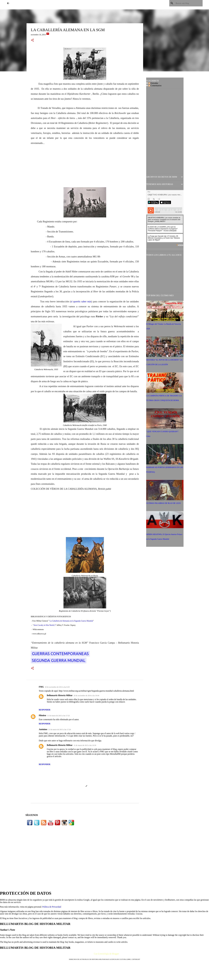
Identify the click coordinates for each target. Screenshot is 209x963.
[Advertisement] (85, 164)
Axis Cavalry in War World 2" (45, 625)
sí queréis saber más (81, 301)
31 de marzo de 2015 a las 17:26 (59, 729)
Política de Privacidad (51, 907)
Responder (44, 710)
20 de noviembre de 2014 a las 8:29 (57, 687)
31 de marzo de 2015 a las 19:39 (85, 745)
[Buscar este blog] (189, 3)
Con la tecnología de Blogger (104, 954)
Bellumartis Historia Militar (60, 695)
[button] (32, 40)
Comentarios (155, 85)
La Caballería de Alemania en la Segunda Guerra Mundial (71, 621)
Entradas (153, 83)
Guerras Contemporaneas (60, 653)
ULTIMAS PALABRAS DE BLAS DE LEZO (163, 503)
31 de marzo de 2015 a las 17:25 (58, 716)
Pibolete (42, 715)
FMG (41, 687)
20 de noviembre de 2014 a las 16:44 (86, 696)
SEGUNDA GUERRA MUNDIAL (58, 660)
